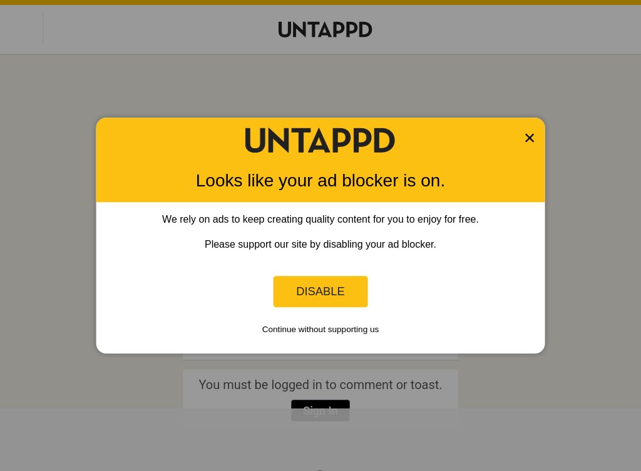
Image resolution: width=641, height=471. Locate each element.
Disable (320, 291)
